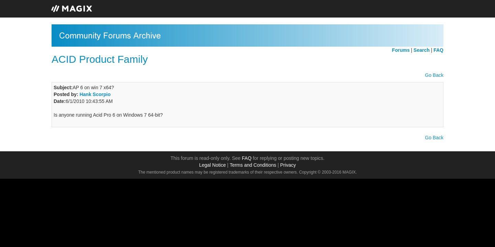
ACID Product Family (100, 59)
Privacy (288, 165)
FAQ (247, 158)
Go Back (434, 75)
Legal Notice (212, 165)
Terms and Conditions (253, 165)
